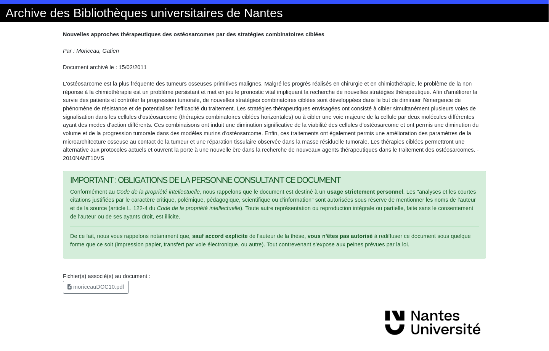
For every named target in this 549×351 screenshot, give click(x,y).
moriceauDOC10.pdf (95, 287)
